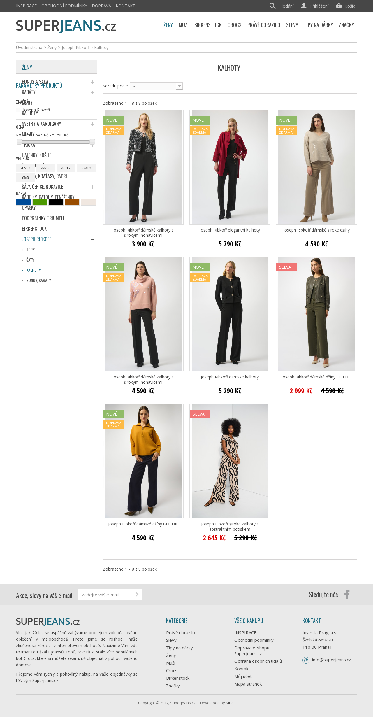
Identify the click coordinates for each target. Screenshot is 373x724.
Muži (170, 663)
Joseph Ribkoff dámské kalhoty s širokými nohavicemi (143, 232)
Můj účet (243, 676)
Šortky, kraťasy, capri (44, 176)
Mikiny (28, 134)
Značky (173, 685)
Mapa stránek (248, 684)
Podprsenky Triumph (43, 218)
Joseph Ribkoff (36, 239)
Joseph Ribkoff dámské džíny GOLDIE (316, 377)
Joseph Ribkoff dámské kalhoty (230, 377)
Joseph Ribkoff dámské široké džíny (316, 230)
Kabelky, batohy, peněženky (48, 197)
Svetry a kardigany (41, 123)
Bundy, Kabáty (38, 280)
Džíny (27, 102)
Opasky (29, 207)
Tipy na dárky (179, 648)
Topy (30, 249)
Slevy (171, 640)
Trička (28, 144)
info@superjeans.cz (331, 659)
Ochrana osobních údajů (258, 661)
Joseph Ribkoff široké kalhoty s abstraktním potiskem (230, 526)
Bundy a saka (35, 81)
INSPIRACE (26, 5)
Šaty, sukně (33, 165)
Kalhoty (30, 113)
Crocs (171, 670)
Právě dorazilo (180, 632)
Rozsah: (23, 349)
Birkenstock (34, 228)
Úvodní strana (29, 47)
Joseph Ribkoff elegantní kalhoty (230, 230)
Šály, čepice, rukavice (42, 186)
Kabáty (29, 92)
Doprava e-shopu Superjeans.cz (251, 650)
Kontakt (125, 5)
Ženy (27, 67)
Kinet (230, 710)
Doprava (101, 5)
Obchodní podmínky (64, 5)
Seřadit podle (115, 86)
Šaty (29, 260)
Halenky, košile (36, 155)
